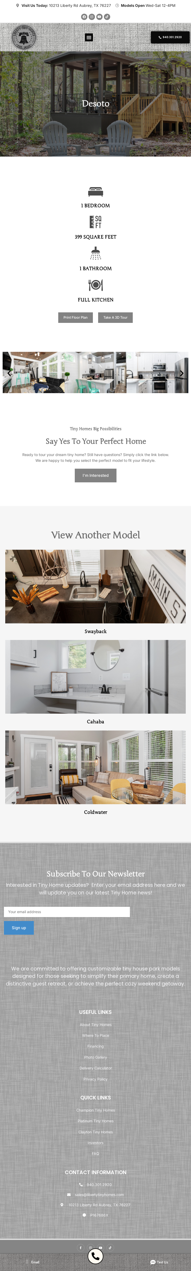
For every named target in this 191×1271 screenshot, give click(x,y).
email (35, 1262)
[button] (89, 37)
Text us (162, 1262)
